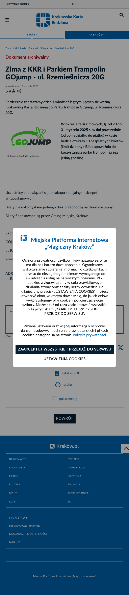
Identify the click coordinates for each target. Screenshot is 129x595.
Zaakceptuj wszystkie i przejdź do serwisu (64, 349)
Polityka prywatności (89, 335)
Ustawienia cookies (65, 359)
